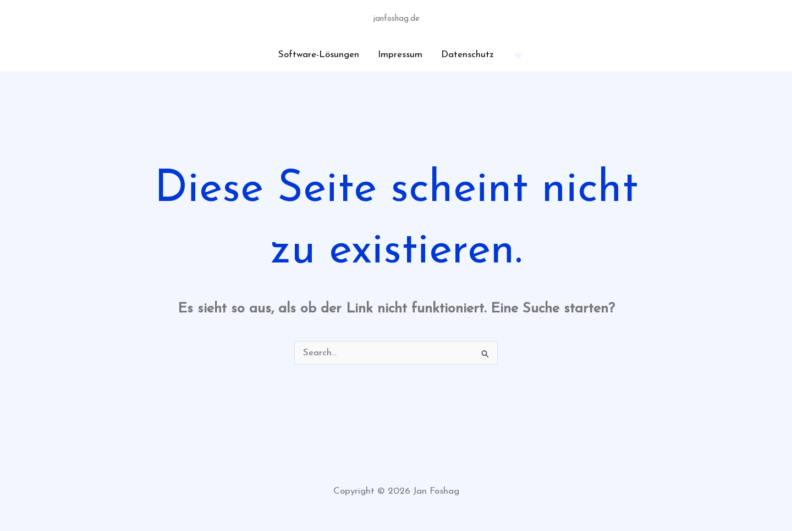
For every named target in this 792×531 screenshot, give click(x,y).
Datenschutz (467, 54)
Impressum (400, 54)
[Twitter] (518, 55)
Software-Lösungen (318, 54)
